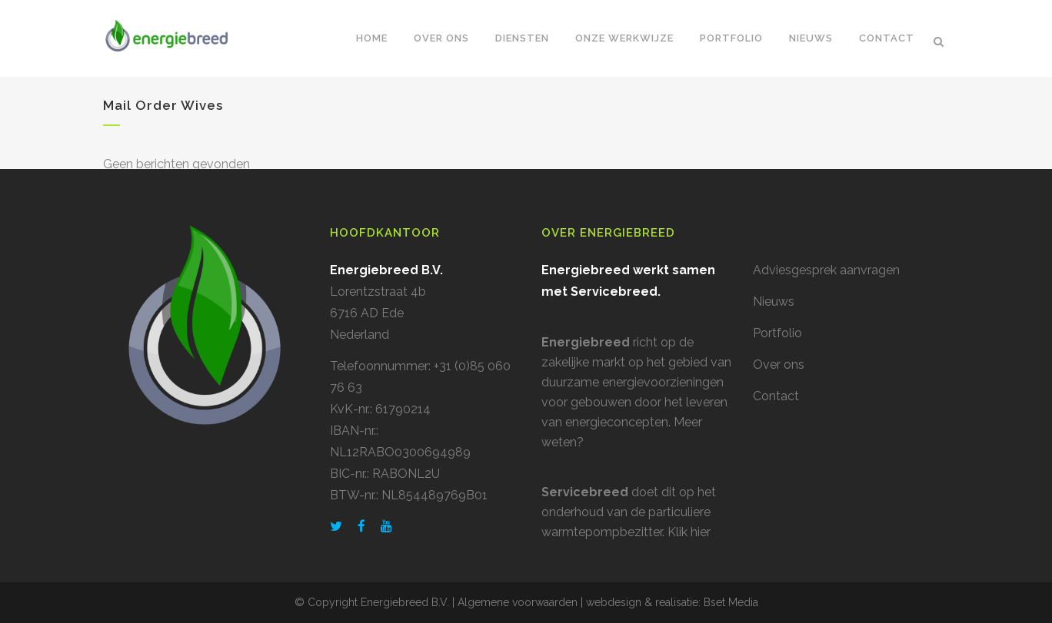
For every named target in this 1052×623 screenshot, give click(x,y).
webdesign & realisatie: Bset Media (672, 602)
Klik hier (689, 532)
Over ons (778, 364)
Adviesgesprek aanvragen (826, 270)
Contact (776, 396)
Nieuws (773, 301)
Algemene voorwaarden (518, 602)
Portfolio (777, 333)
